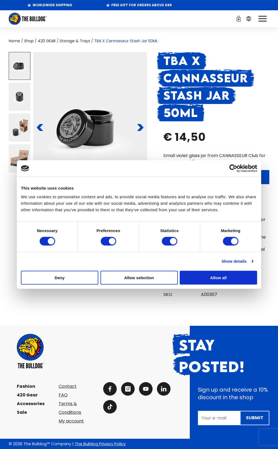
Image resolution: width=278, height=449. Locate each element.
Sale (22, 412)
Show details (234, 261)
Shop (29, 41)
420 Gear (27, 395)
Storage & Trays (75, 41)
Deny (60, 277)
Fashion (26, 386)
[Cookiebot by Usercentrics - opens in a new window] (233, 168)
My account (71, 421)
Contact (68, 386)
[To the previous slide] (40, 127)
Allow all (218, 277)
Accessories (31, 404)
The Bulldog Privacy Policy (100, 444)
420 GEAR (47, 41)
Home (14, 41)
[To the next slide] (140, 127)
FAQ (63, 395)
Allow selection (139, 277)
